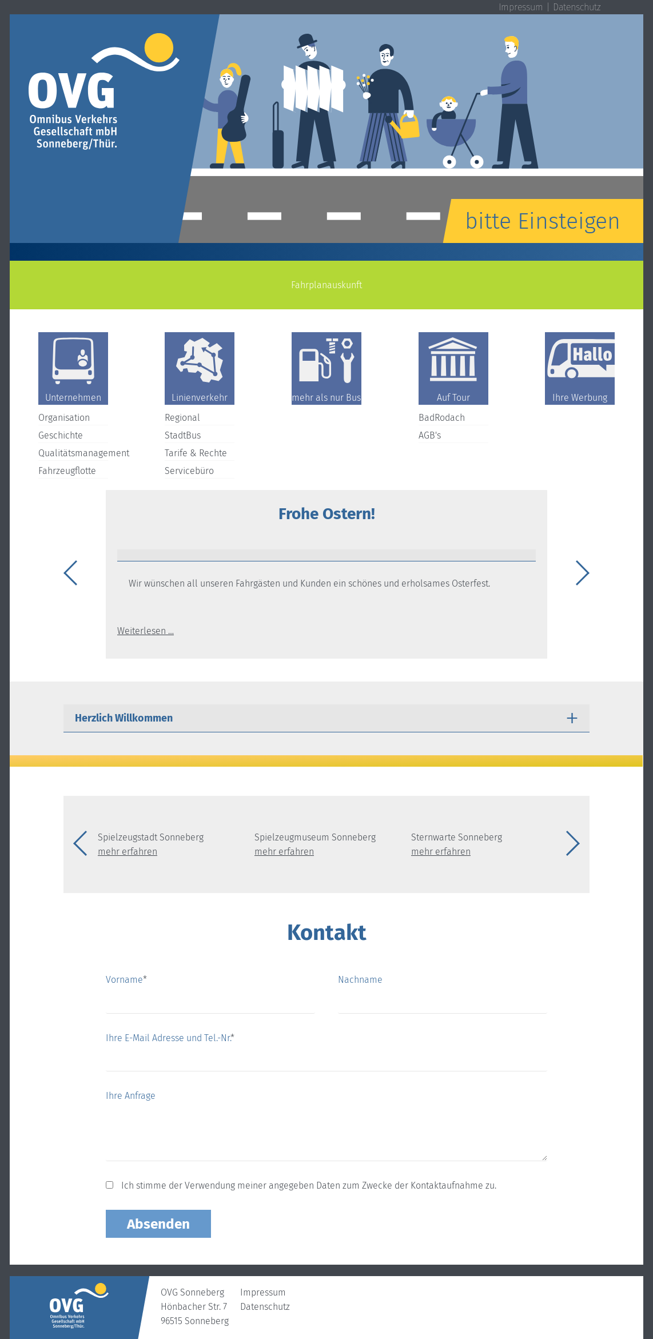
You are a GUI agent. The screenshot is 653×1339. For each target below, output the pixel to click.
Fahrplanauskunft (326, 285)
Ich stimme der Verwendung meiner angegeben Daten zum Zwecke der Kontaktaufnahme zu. (308, 1185)
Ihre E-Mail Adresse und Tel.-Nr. (170, 1038)
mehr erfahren (127, 851)
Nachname (360, 979)
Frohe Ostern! (326, 513)
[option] (326, 128)
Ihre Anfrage (131, 1095)
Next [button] (580, 574)
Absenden (158, 1224)
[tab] (326, 555)
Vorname (126, 979)
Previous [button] (72, 574)
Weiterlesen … (145, 630)
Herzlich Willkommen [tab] (124, 718)
